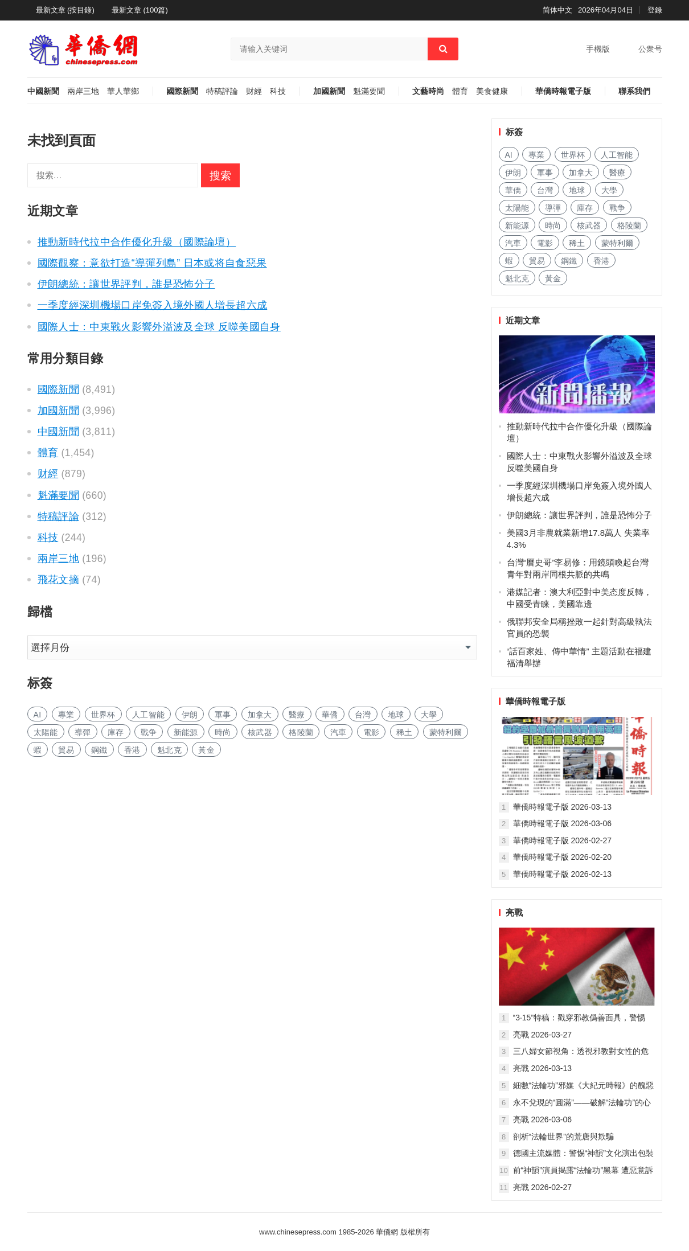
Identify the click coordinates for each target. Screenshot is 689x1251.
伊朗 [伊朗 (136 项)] (190, 714)
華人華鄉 (123, 91)
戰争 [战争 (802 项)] (149, 732)
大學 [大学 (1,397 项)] (429, 714)
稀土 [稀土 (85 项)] (404, 732)
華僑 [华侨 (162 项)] (330, 714)
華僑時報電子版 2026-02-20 (562, 857)
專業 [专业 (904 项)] (66, 714)
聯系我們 (634, 91)
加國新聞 (329, 91)
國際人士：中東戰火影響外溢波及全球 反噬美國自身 (159, 327)
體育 (460, 91)
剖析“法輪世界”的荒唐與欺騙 (563, 1136)
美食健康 (492, 91)
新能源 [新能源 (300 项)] (186, 732)
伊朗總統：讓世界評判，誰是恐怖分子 (126, 284)
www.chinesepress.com (298, 1232)
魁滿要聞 (369, 91)
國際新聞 (182, 91)
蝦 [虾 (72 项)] (38, 749)
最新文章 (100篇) (140, 10)
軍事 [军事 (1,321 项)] (223, 714)
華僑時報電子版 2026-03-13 (562, 806)
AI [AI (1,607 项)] (38, 714)
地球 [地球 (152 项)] (396, 714)
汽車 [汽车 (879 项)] (338, 732)
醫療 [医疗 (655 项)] (297, 714)
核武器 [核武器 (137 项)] (260, 732)
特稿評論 (222, 91)
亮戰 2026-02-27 (542, 1187)
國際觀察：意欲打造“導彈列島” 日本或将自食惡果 (152, 263)
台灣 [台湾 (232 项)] (363, 714)
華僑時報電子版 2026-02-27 (562, 840)
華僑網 (386, 1232)
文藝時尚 (428, 91)
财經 (254, 91)
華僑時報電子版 (563, 91)
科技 (278, 91)
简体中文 (557, 10)
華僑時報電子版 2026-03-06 (562, 823)
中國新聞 (43, 91)
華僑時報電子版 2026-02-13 (562, 874)
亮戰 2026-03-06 (542, 1119)
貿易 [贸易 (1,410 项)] (66, 749)
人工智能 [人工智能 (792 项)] (148, 714)
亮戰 (514, 912)
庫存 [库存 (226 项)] (116, 732)
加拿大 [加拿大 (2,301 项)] (260, 714)
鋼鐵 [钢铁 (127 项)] (99, 749)
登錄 (654, 10)
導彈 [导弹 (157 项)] (83, 732)
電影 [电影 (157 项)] (371, 732)
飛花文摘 (58, 579)
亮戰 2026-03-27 (542, 1034)
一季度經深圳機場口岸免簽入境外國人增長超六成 (153, 305)
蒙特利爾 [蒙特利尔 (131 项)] (445, 732)
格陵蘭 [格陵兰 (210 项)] (301, 732)
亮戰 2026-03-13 (542, 1068)
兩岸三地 (83, 91)
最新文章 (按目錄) (65, 10)
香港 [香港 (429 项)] (132, 749)
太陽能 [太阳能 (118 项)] (46, 732)
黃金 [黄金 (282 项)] (206, 749)
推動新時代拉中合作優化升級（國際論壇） (137, 242)
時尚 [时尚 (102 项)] (223, 732)
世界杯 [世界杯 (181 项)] (103, 714)
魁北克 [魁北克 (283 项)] (169, 749)
